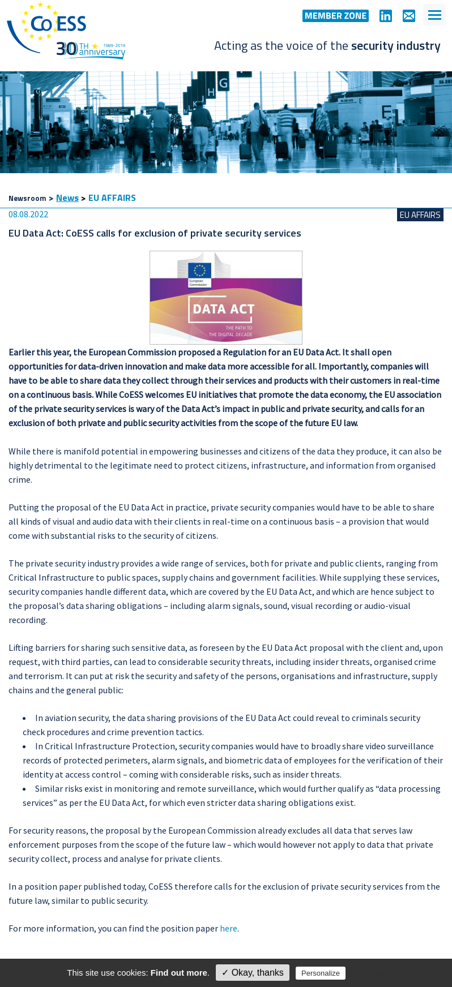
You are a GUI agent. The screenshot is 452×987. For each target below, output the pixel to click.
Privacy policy (372, 972)
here (228, 928)
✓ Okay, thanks (252, 972)
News (67, 197)
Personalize (320, 973)
